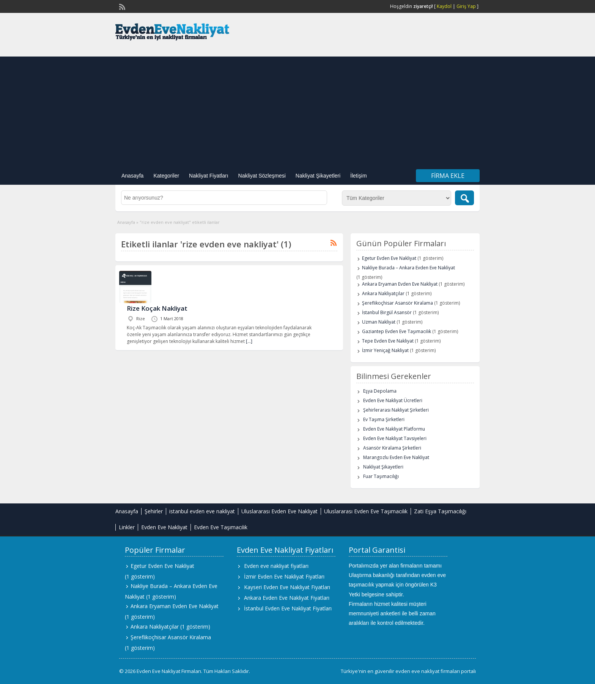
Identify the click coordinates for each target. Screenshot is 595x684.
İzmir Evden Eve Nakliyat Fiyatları (284, 576)
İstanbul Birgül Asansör (387, 312)
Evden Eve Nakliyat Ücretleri (392, 400)
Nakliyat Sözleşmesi (262, 176)
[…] (249, 341)
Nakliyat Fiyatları (208, 176)
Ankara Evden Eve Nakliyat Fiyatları (286, 597)
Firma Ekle (447, 175)
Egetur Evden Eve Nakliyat (389, 258)
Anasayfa (132, 176)
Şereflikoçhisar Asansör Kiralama (397, 303)
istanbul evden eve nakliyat (202, 511)
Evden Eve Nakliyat (164, 527)
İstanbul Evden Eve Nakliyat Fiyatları (288, 608)
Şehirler (154, 511)
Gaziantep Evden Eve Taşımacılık (396, 331)
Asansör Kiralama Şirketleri (392, 448)
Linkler (127, 527)
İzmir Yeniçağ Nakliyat (385, 350)
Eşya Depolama (380, 391)
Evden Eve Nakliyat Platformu (394, 429)
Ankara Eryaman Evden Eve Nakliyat (400, 284)
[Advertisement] (297, 110)
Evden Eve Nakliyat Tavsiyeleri (395, 438)
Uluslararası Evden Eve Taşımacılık (366, 511)
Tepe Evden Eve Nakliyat (388, 341)
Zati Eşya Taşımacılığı (440, 511)
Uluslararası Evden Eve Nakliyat (279, 511)
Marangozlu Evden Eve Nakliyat (396, 457)
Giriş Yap (466, 6)
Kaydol (444, 6)
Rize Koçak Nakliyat (157, 308)
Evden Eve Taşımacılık (220, 527)
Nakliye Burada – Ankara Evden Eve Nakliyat (408, 267)
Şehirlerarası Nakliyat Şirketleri (396, 410)
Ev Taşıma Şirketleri (384, 419)
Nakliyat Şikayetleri (318, 176)
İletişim (358, 176)
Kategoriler (166, 176)
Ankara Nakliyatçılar (383, 293)
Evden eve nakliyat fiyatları (276, 565)
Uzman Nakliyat (378, 322)
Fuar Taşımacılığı (381, 476)
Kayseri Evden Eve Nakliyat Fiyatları (287, 587)
